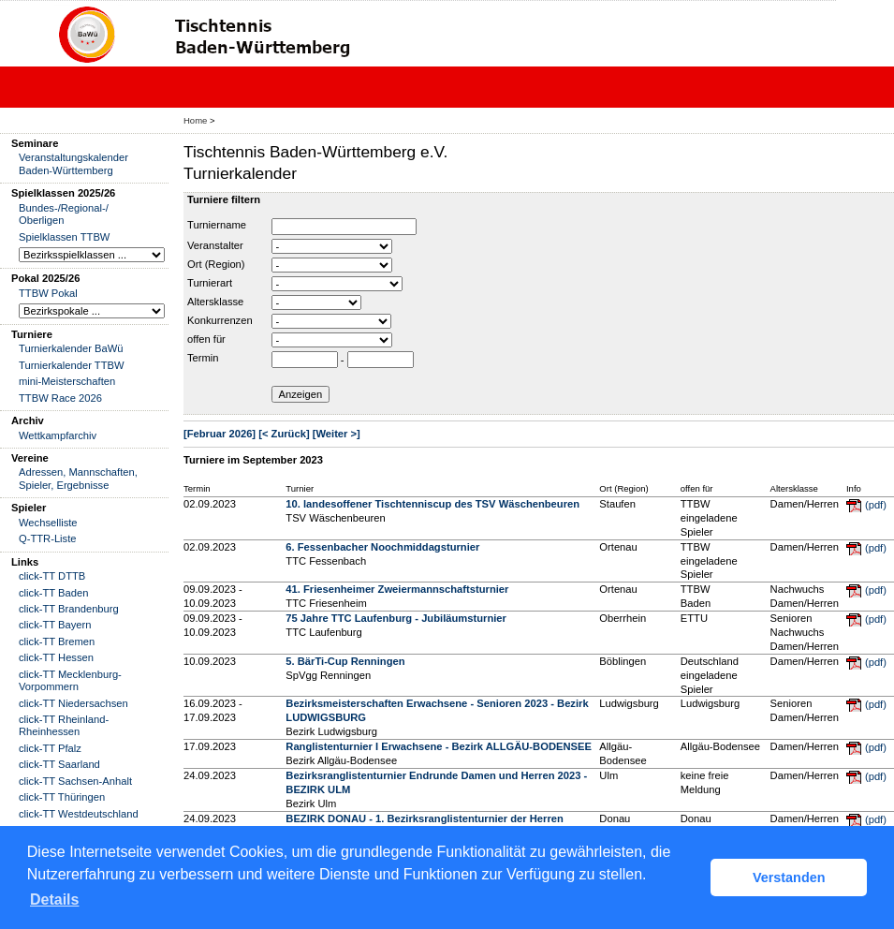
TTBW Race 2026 (60, 398)
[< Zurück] (283, 433)
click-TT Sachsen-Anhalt (75, 781)
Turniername (216, 224)
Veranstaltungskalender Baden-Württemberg (73, 163)
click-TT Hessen (56, 657)
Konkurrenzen (220, 320)
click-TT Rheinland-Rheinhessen (64, 725)
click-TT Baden (53, 592)
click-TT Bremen (57, 641)
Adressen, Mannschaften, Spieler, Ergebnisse (78, 478)
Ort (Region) (216, 264)
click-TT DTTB (52, 576)
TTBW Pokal (48, 293)
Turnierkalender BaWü (71, 348)
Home (195, 120)
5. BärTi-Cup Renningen (345, 661)
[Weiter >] (336, 433)
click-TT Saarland (59, 764)
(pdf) (876, 504)
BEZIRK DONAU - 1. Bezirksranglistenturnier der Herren (425, 818)
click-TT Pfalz (50, 748)
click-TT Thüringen (62, 797)
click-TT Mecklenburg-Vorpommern (70, 680)
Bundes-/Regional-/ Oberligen (64, 214)
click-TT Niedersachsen (73, 703)
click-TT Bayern (55, 624)
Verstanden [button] (789, 877)
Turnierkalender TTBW (72, 365)
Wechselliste (48, 522)
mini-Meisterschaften (67, 381)
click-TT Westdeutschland (79, 813)
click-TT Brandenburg (69, 608)
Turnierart (209, 282)
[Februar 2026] (219, 433)
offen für (206, 339)
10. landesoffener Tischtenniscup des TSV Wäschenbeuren (432, 503)
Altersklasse (215, 301)
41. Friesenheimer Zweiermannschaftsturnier (397, 589)
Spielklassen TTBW (64, 237)
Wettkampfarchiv (57, 435)
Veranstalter (215, 245)
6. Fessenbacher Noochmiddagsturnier (382, 547)
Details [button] (54, 899)
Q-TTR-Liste (48, 538)
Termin (203, 357)
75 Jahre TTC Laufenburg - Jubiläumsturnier (396, 618)
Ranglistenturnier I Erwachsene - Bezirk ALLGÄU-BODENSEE (439, 746)
